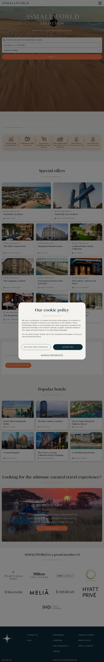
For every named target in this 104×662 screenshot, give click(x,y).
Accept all (67, 347)
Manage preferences (52, 355)
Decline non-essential (36, 347)
